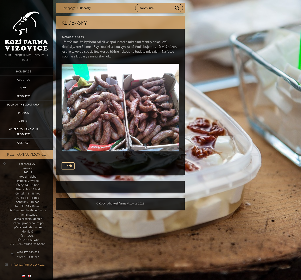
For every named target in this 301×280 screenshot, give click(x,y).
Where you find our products (23, 131)
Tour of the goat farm (23, 104)
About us (23, 79)
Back (68, 166)
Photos (23, 113)
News (23, 88)
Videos (23, 121)
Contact (23, 142)
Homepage (23, 71)
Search (177, 8)
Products (24, 96)
